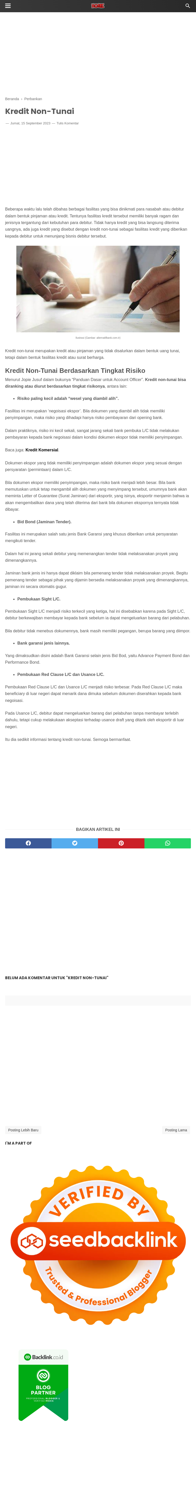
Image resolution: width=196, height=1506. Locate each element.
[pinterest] (121, 843)
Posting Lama (176, 1130)
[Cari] (188, 7)
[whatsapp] (167, 843)
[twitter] (75, 843)
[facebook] (28, 843)
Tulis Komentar (68, 123)
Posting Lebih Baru (23, 1130)
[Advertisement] (98, 53)
